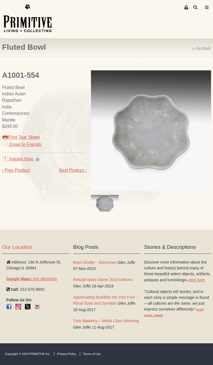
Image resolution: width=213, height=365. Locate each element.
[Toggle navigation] (207, 7)
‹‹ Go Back (201, 48)
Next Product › (73, 170)
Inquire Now (18, 159)
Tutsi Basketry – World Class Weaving (106, 321)
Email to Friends (22, 144)
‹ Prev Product (16, 170)
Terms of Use (92, 354)
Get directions (31, 279)
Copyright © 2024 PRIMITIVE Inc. (28, 354)
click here (196, 280)
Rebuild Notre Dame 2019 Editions (103, 279)
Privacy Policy (66, 354)
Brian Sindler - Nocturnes (94, 262)
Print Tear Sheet (21, 137)
